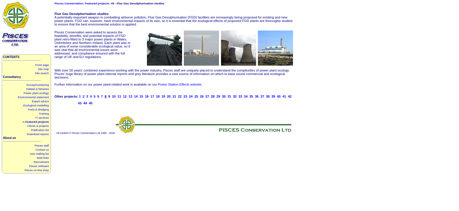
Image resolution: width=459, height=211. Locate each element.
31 (229, 96)
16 (147, 96)
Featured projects (97, 3)
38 (268, 96)
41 (284, 96)
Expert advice (40, 101)
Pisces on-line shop (37, 170)
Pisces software (39, 166)
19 (163, 96)
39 (273, 96)
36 (257, 96)
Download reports (38, 134)
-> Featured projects (35, 121)
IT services (42, 117)
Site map (43, 69)
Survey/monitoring (37, 84)
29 (218, 96)
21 (174, 96)
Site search (42, 73)
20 (169, 96)
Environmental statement (33, 97)
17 (152, 96)
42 (290, 96)
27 (207, 96)
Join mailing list (39, 153)
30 (224, 96)
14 (136, 96)
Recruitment (41, 162)
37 (262, 96)
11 (119, 96)
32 (235, 96)
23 (185, 96)
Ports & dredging (38, 109)
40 (279, 96)
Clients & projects (38, 125)
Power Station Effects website (179, 84)
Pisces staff (42, 145)
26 (202, 96)
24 (191, 96)
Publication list (40, 130)
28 (213, 96)
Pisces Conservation (68, 3)
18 (158, 96)
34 (246, 96)
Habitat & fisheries (37, 89)
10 (114, 96)
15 (141, 96)
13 (130, 96)
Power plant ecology (36, 93)
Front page (42, 65)
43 (80, 103)
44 (85, 103)
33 (240, 96)
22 (180, 96)
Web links (43, 157)
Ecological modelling (36, 105)
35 (251, 96)
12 (125, 96)
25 (196, 96)
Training (44, 113)
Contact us (42, 149)
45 (91, 103)
